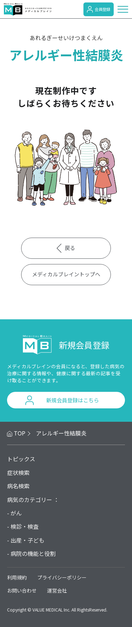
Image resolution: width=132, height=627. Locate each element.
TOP (19, 433)
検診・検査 (25, 526)
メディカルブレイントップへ (66, 274)
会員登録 (98, 9)
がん (16, 513)
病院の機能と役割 (33, 553)
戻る (66, 248)
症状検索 (18, 472)
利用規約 (17, 577)
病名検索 (18, 486)
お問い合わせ (22, 590)
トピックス (21, 458)
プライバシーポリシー (62, 577)
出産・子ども (27, 540)
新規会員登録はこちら (72, 400)
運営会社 (57, 590)
